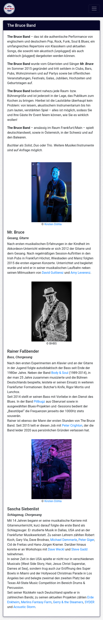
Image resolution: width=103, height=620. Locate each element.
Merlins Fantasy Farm (36, 602)
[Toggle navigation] (94, 9)
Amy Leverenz (81, 273)
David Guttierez (53, 273)
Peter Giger (86, 540)
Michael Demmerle (63, 540)
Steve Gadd (79, 549)
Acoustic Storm (24, 607)
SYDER (89, 602)
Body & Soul (59, 373)
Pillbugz (39, 401)
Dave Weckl (56, 549)
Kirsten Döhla (53, 224)
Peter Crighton (72, 425)
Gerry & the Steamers (68, 602)
